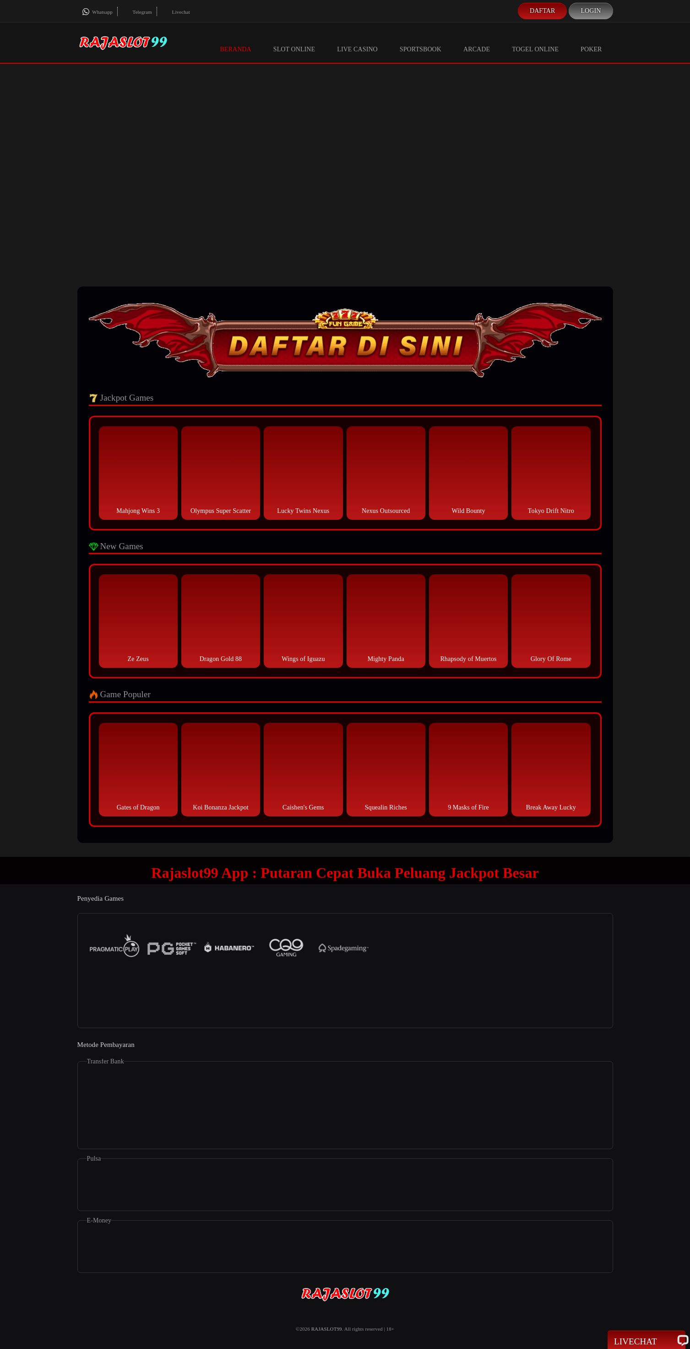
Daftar (542, 10)
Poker (591, 42)
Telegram (137, 12)
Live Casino (357, 42)
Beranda (235, 42)
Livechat (176, 12)
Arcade (476, 42)
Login (591, 10)
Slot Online (294, 42)
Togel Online (535, 42)
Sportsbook (420, 42)
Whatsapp (97, 12)
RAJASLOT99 (326, 1329)
